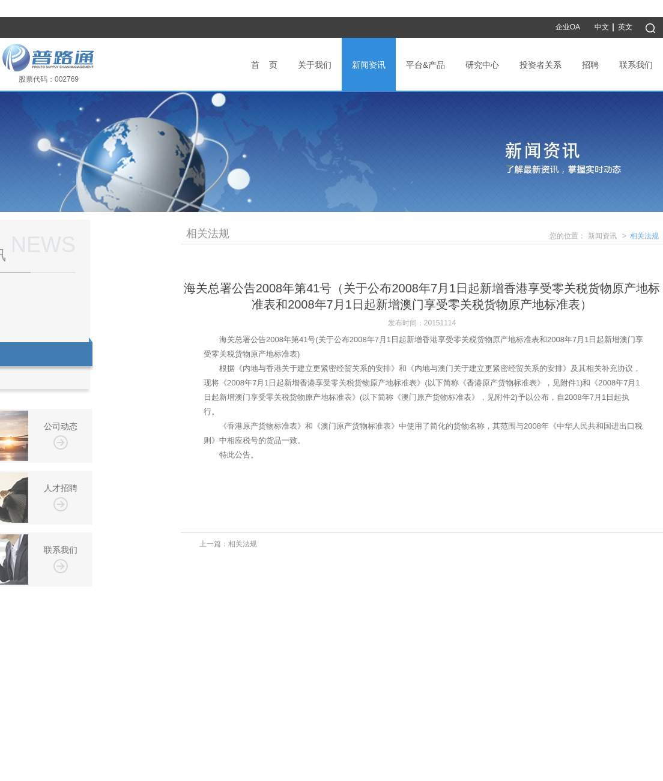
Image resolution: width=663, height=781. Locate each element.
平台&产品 (425, 65)
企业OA (568, 27)
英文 (625, 27)
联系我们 (636, 65)
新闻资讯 (369, 65)
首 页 (264, 65)
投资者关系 (540, 65)
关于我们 (314, 65)
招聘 (590, 65)
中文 (602, 27)
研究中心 (482, 65)
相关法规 (644, 237)
